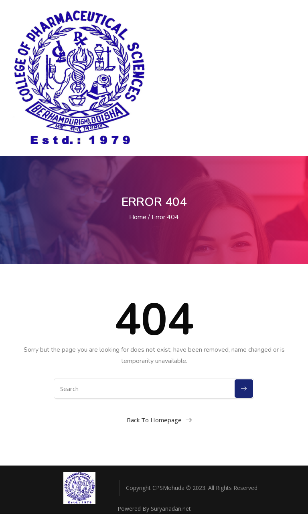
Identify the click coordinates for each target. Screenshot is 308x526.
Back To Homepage (154, 420)
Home (137, 217)
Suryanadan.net (171, 508)
